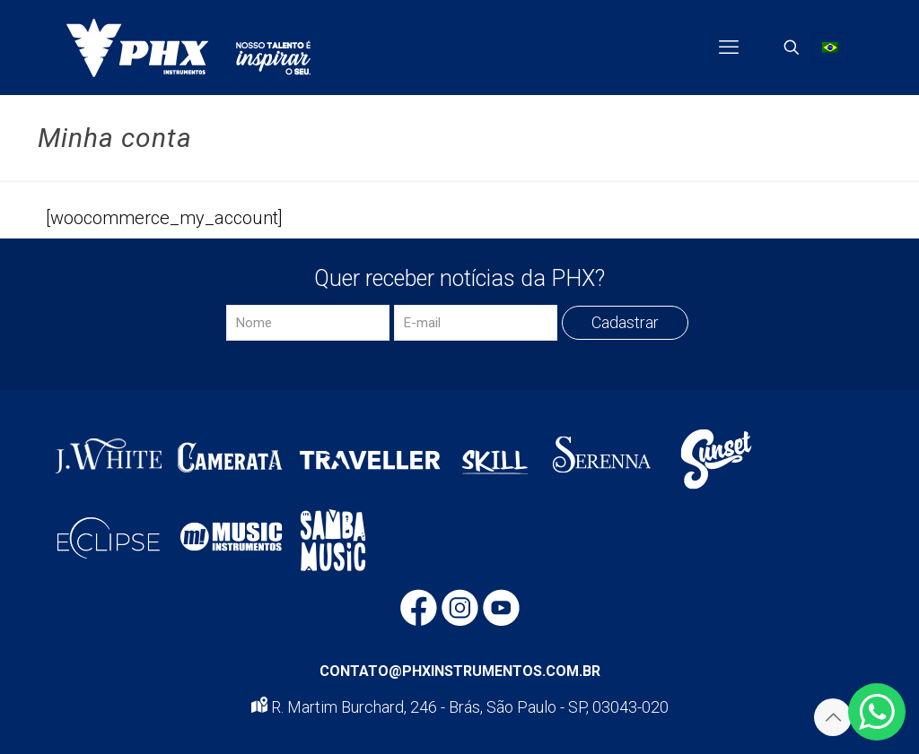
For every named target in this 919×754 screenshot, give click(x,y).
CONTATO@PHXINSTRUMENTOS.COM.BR (459, 671)
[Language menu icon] (830, 47)
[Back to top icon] (833, 717)
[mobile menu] (728, 47)
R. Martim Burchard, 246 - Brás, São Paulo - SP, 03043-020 (460, 707)
